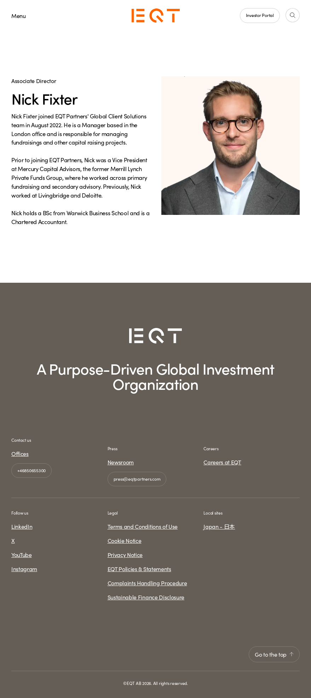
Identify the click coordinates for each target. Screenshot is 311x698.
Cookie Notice (125, 540)
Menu (18, 15)
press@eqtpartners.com (137, 479)
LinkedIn (21, 526)
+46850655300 (31, 470)
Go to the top (274, 654)
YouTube (21, 554)
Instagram (24, 569)
